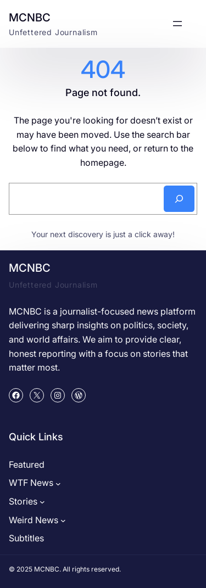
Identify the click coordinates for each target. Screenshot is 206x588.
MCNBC (30, 17)
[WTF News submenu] (58, 483)
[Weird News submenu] (63, 520)
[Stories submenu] (42, 502)
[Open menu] (177, 23)
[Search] (179, 199)
